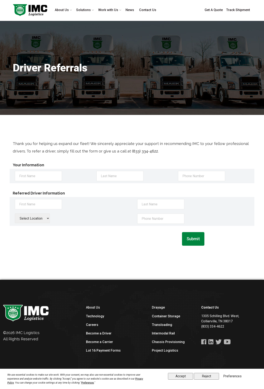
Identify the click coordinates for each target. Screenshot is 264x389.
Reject (206, 376)
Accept (181, 376)
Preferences (87, 382)
